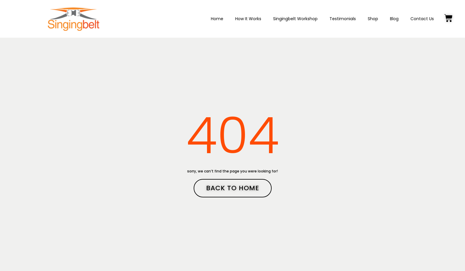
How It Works (248, 18)
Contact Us (422, 18)
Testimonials (342, 18)
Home (217, 18)
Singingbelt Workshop (295, 18)
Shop (373, 18)
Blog (394, 18)
